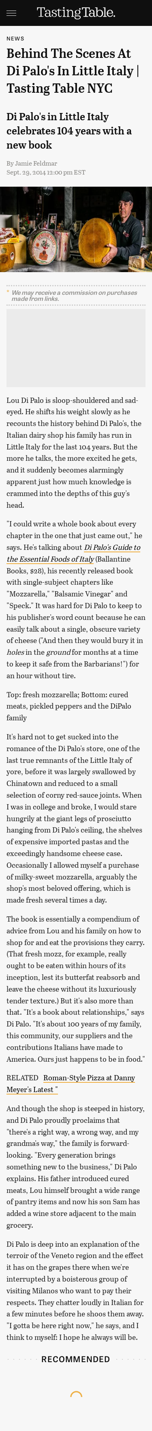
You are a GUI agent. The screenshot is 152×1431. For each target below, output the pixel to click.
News (15, 38)
